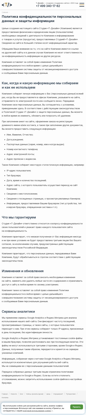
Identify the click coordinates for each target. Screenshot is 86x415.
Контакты (5, 397)
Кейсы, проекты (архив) (34, 394)
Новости (14, 394)
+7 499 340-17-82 (48, 6)
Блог (21, 394)
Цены (48, 394)
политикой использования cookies (37, 411)
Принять (77, 407)
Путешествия (71, 394)
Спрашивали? (58, 394)
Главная (5, 394)
